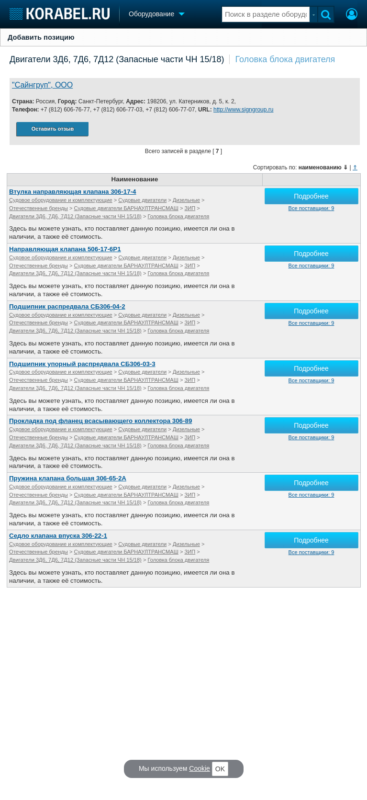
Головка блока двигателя (285, 59)
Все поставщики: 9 (311, 208)
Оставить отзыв (53, 129)
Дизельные (186, 200)
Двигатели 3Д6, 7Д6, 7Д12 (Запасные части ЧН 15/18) (117, 59)
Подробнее (311, 196)
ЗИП (190, 208)
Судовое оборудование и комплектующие (60, 200)
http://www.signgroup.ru (243, 109)
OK (220, 769)
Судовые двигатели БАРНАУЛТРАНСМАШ (126, 208)
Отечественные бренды (38, 208)
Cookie (199, 768)
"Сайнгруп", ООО (42, 85)
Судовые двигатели (142, 200)
